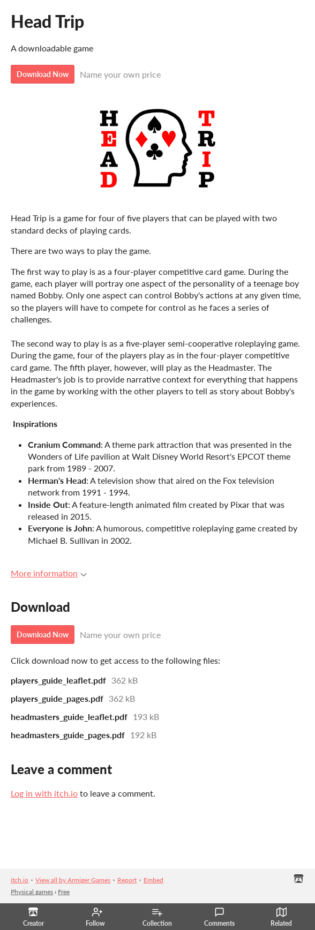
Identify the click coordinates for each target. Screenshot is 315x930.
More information (49, 573)
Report (127, 880)
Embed (153, 880)
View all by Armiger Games (72, 880)
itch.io (19, 880)
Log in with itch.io (44, 793)
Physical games (32, 892)
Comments (219, 917)
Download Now (43, 74)
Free (64, 892)
